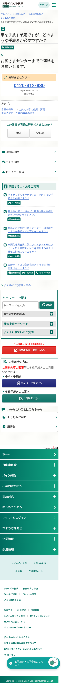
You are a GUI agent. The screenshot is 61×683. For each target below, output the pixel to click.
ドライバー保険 (13, 172)
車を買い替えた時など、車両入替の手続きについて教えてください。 (30, 213)
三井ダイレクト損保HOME (13, 14)
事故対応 (10, 496)
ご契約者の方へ (31, 398)
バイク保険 (10, 162)
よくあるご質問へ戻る (17, 285)
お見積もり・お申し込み (31, 350)
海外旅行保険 (10, 594)
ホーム (6, 454)
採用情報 (10, 549)
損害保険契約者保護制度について (20, 643)
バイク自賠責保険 (12, 600)
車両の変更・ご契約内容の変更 (18, 113)
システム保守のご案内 (14, 616)
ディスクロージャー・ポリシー (17, 627)
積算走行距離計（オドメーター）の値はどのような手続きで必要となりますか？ (30, 229)
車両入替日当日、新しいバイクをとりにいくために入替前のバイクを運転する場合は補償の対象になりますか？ (30, 248)
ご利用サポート (36, 571)
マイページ (44, 5)
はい (18, 133)
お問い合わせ (40, 563)
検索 (49, 305)
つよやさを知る (15, 528)
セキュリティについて (40, 616)
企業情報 (10, 538)
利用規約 (21, 610)
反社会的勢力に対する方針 (17, 637)
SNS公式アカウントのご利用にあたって (23, 649)
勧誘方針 (8, 610)
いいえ (40, 133)
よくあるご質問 (8, 18)
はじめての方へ (12, 507)
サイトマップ (10, 655)
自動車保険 (7, 109)
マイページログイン (31, 383)
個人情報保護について (15, 622)
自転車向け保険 (30, 588)
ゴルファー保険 (29, 594)
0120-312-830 (29, 85)
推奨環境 (35, 610)
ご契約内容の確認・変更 (32, 109)
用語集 (11, 426)
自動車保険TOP (36, 14)
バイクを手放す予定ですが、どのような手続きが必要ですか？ (30, 196)
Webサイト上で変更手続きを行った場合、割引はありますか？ (30, 266)
